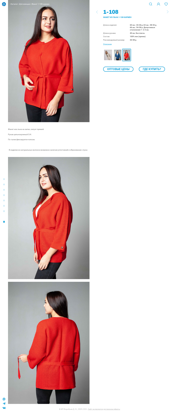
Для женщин (24, 4)
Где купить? (152, 69)
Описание (107, 44)
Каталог (14, 4)
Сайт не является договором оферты (104, 409)
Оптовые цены (118, 69)
